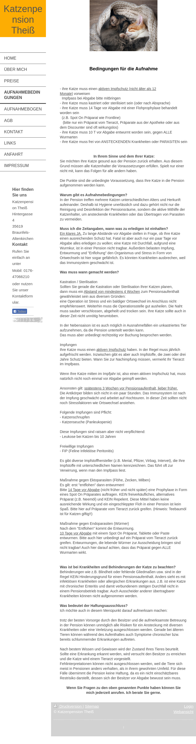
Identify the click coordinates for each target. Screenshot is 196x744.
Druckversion (68, 706)
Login (188, 706)
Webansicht (183, 711)
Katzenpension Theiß (23, 20)
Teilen (19, 311)
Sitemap (92, 706)
